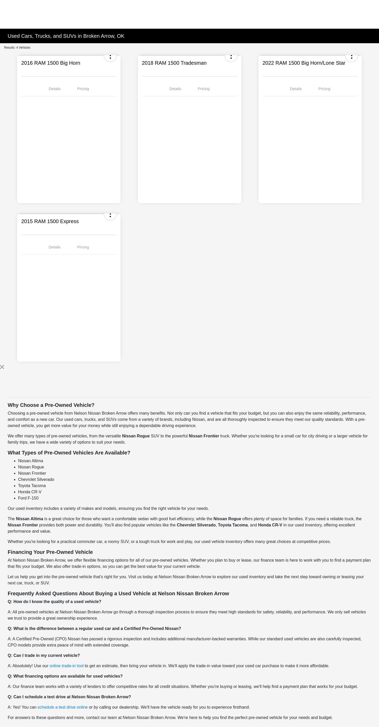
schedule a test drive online (63, 707)
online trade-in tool (67, 666)
